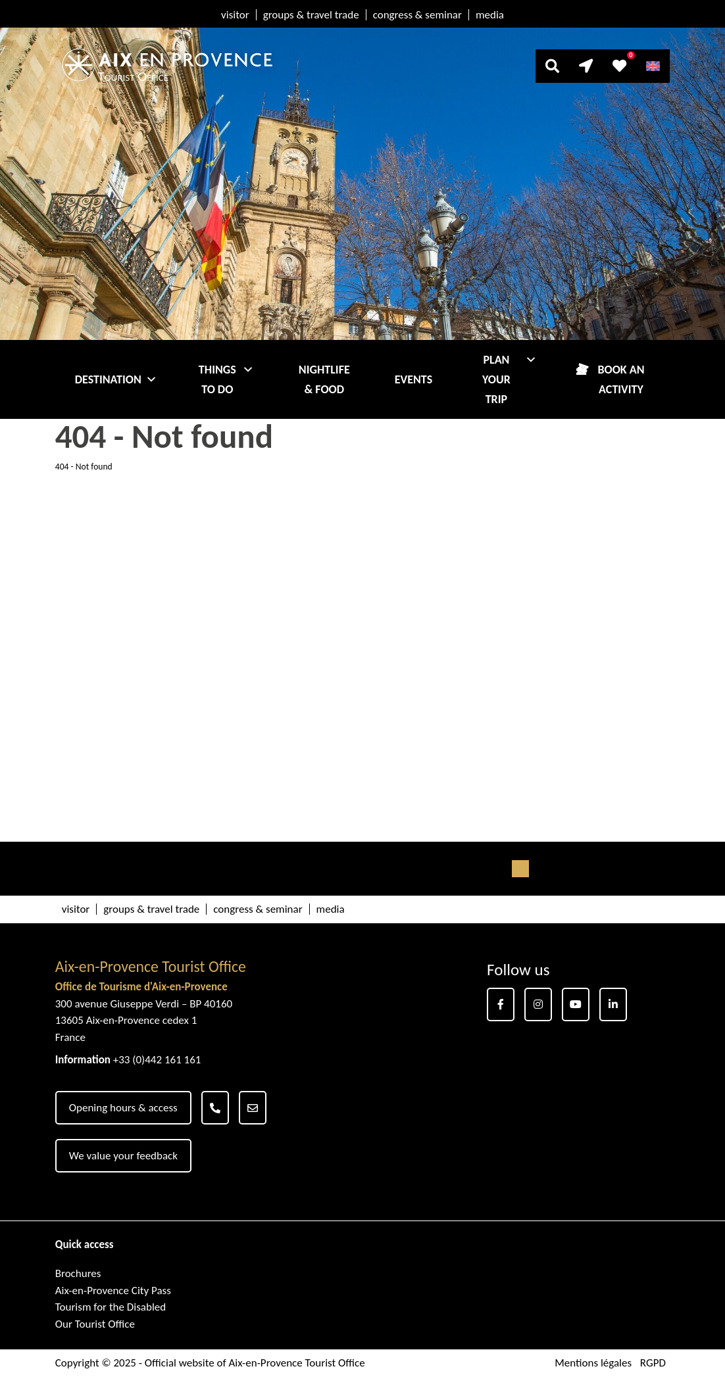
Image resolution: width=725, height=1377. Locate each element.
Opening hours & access (123, 1108)
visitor (235, 14)
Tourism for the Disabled (110, 1307)
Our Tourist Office (95, 1324)
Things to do (226, 379)
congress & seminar (417, 14)
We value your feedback (123, 1156)
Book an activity (620, 379)
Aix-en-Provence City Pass (113, 1290)
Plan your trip (509, 379)
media (490, 14)
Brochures (78, 1273)
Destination (116, 379)
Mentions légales (593, 1363)
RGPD (653, 1363)
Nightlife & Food (324, 379)
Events (413, 379)
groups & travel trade (311, 14)
